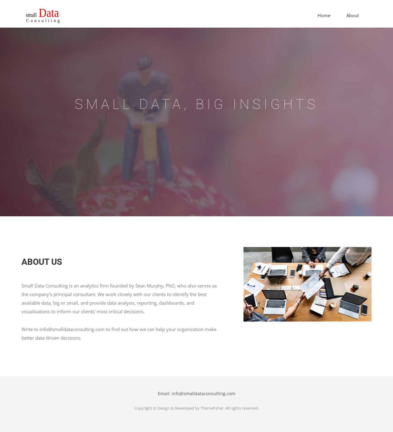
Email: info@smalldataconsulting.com (196, 393)
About (352, 15)
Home (323, 15)
